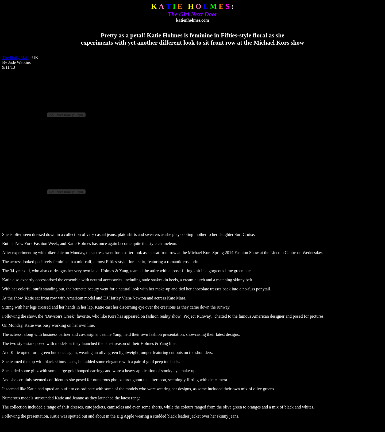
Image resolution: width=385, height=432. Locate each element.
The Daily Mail (15, 57)
